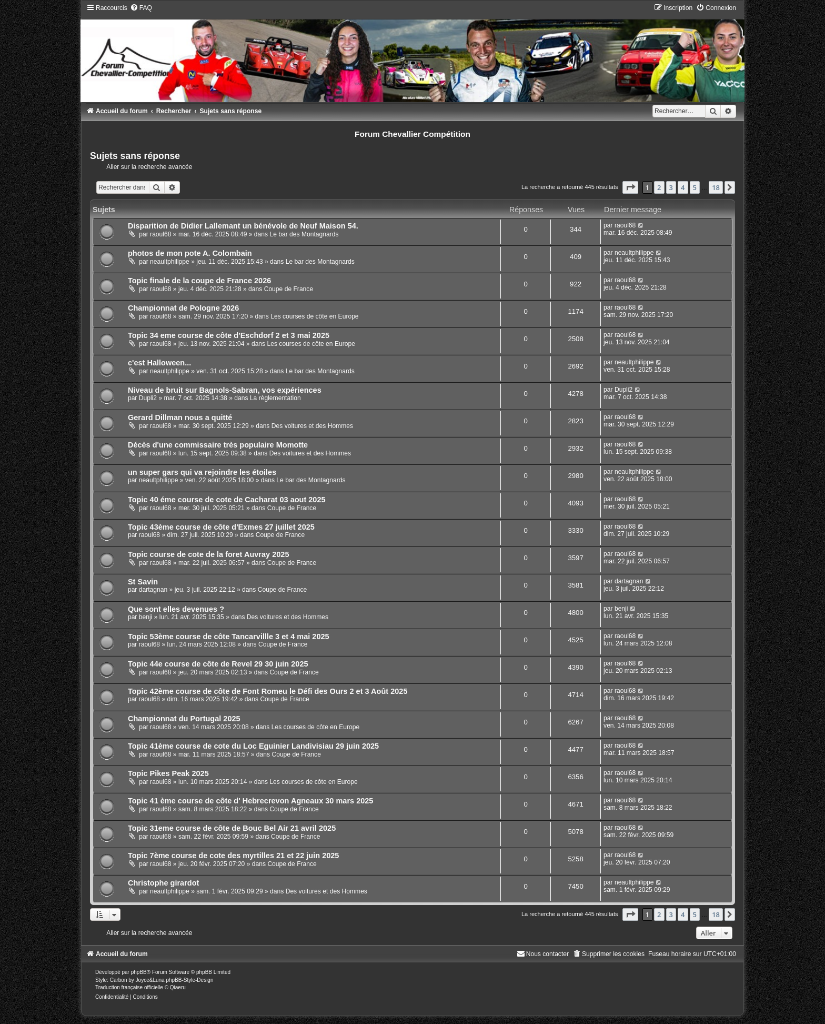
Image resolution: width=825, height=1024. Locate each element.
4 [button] (683, 187)
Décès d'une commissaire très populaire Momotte (218, 445)
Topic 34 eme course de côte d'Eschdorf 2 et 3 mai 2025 (228, 335)
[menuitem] (141, 8)
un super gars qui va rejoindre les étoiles (202, 472)
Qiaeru (178, 987)
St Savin (143, 582)
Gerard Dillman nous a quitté (180, 417)
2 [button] (659, 187)
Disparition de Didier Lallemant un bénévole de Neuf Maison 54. (243, 226)
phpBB (139, 972)
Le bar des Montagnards (303, 234)
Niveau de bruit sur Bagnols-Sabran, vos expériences (224, 390)
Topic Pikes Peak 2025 (168, 773)
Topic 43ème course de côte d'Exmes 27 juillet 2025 (221, 527)
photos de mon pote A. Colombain (190, 253)
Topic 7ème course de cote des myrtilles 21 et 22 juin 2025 (233, 855)
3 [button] (671, 187)
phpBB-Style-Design (189, 980)
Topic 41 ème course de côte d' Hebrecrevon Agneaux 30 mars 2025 (251, 801)
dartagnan (153, 589)
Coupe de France (288, 289)
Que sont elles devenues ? (176, 609)
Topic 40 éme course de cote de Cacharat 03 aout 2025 (227, 499)
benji (146, 617)
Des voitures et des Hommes (312, 426)
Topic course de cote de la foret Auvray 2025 (208, 554)
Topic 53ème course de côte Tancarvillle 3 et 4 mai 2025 (228, 636)
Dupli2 (148, 398)
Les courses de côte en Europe (314, 316)
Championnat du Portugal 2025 (184, 718)
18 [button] (716, 187)
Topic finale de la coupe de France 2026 (199, 280)
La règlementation (275, 398)
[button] (630, 187)
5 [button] (695, 187)
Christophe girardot (163, 883)
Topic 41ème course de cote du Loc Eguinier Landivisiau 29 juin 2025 (253, 746)
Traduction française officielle (129, 987)
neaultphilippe (169, 261)
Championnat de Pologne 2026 (183, 308)
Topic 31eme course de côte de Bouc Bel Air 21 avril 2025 (232, 828)
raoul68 (160, 234)
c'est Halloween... (159, 363)
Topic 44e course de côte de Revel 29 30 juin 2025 (218, 664)
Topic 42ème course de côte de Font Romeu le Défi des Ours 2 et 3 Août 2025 (268, 691)
